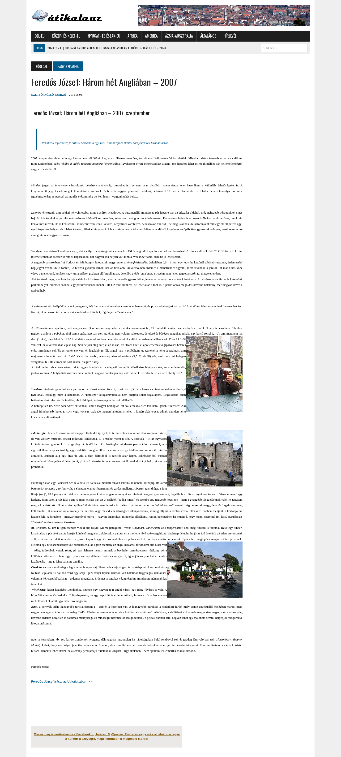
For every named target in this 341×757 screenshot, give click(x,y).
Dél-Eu (40, 36)
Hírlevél (230, 36)
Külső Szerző (55, 94)
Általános (208, 36)
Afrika (133, 36)
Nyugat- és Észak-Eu (104, 36)
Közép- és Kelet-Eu (66, 36)
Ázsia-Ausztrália (179, 36)
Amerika (151, 36)
